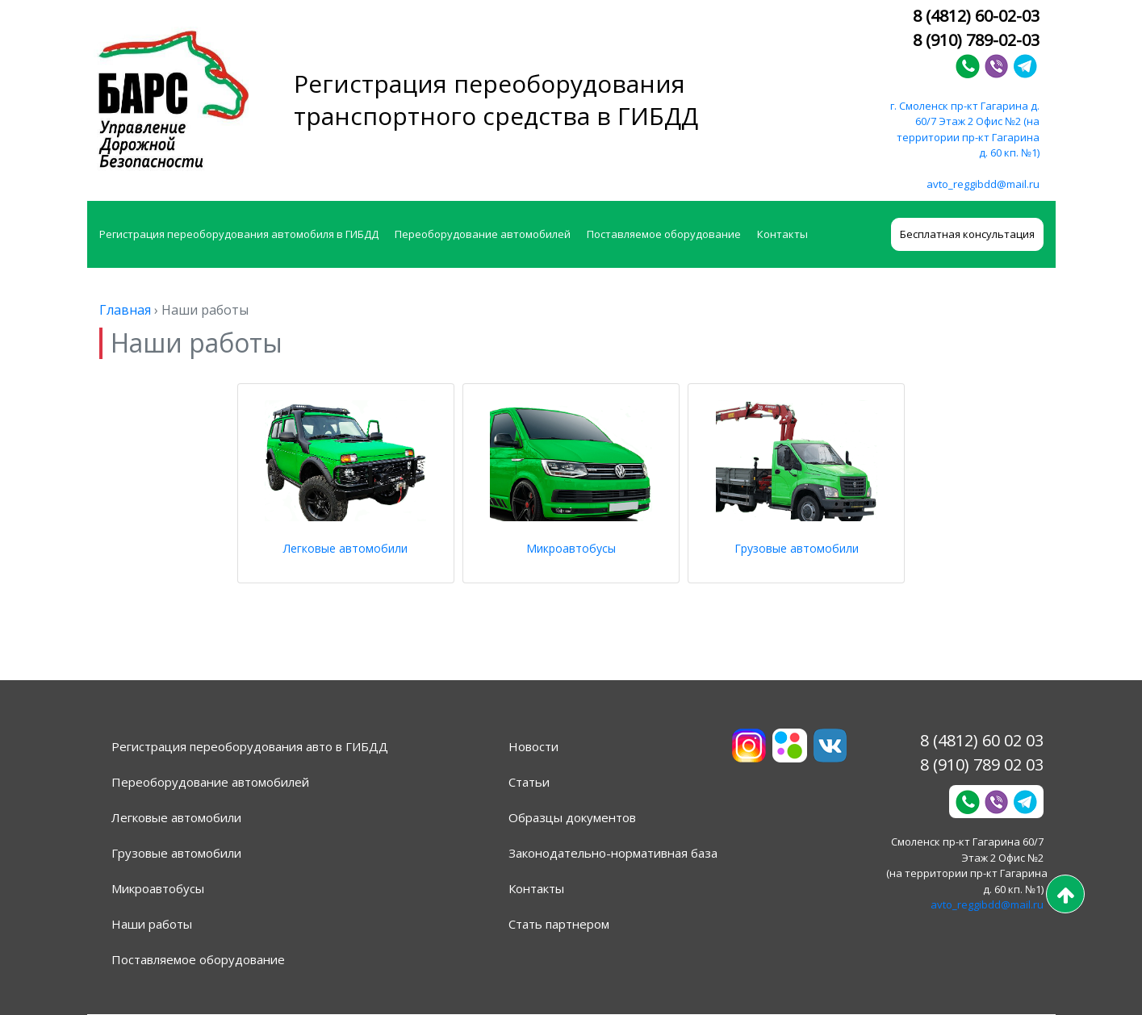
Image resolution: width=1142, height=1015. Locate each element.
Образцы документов (572, 817)
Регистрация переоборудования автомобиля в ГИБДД (239, 234)
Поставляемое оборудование (664, 234)
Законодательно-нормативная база (612, 853)
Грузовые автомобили (796, 548)
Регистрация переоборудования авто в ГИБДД (249, 746)
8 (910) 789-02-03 (976, 40)
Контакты (782, 234)
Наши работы (151, 924)
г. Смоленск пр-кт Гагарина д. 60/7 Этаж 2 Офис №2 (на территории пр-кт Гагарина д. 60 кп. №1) (965, 129)
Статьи (529, 782)
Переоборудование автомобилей (483, 234)
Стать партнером (558, 924)
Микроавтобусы (571, 548)
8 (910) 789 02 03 (982, 764)
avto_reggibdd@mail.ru (983, 184)
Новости (533, 746)
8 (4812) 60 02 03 (982, 740)
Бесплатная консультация (967, 234)
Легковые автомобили (345, 548)
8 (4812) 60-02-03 (976, 16)
